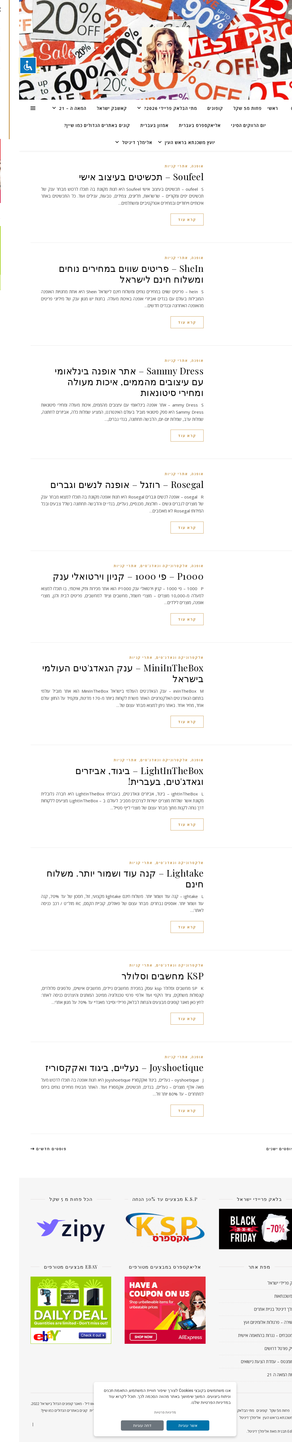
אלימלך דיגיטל (118, 142)
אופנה (178, 166)
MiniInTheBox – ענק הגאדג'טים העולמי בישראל (104, 672)
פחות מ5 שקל (228, 108)
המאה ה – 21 (53, 108)
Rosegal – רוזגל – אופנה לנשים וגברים (107, 484)
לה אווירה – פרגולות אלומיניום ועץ (253, 1322)
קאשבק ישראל (93, 108)
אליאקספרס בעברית (181, 125)
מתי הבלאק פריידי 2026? (151, 108)
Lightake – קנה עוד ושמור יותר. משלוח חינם (105, 878)
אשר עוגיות (168, 1425)
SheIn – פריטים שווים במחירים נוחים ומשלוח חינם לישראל (112, 273)
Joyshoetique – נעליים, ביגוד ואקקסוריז (105, 1067)
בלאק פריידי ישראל (264, 1283)
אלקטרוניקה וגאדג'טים (145, 565)
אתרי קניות (157, 166)
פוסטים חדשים (29, 1148)
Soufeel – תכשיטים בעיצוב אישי (122, 176)
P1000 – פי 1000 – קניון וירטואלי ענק (109, 576)
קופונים (196, 108)
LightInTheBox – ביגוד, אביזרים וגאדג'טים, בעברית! (120, 775)
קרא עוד (168, 219)
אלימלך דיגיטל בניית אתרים (258, 1309)
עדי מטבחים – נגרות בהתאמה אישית (250, 1335)
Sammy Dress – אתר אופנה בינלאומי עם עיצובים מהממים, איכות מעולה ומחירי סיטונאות (110, 381)
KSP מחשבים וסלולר (143, 975)
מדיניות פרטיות (146, 1412)
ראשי (253, 108)
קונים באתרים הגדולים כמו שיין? (78, 125)
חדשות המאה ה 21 (264, 1374)
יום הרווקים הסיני (229, 125)
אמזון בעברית (135, 125)
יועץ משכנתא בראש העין (171, 142)
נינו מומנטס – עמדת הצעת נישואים (251, 1361)
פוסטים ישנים (264, 1148)
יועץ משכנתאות (268, 1296)
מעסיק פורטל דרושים (263, 1348)
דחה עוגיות (123, 1425)
